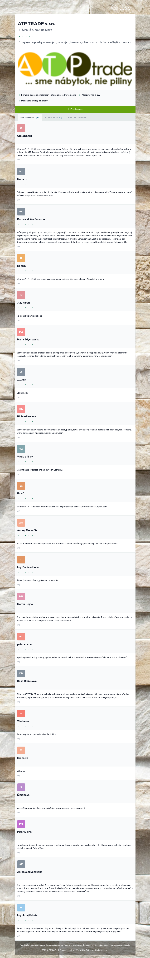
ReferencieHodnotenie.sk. (97, 950)
